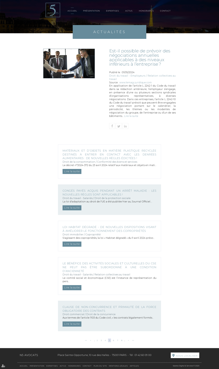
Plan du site (100, 366)
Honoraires (146, 11)
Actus (129, 11)
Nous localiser (187, 355)
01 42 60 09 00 (143, 355)
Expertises (112, 11)
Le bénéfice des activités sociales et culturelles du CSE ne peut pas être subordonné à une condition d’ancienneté (109, 267)
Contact (165, 11)
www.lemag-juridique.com (135, 82)
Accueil (72, 11)
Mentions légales (118, 366)
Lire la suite (131, 116)
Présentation (91, 11)
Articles (134, 366)
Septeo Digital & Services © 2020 (186, 366)
